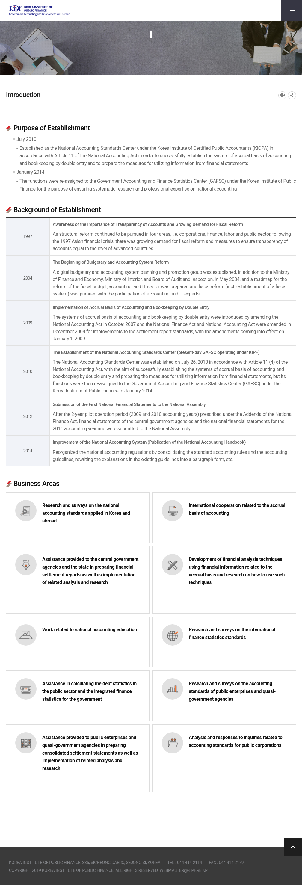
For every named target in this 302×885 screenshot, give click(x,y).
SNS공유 (292, 95)
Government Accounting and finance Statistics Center (39, 10)
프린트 (282, 95)
